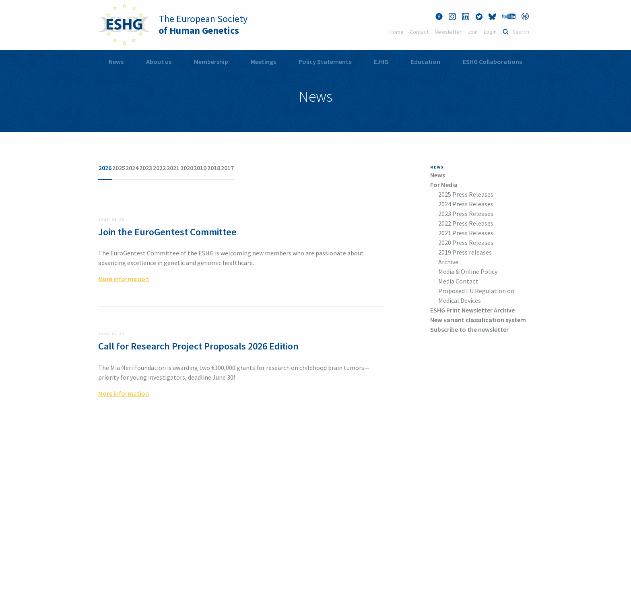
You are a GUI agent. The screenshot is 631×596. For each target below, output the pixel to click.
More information (123, 266)
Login (490, 31)
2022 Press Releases (465, 223)
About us (158, 62)
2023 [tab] (188, 168)
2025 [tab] (136, 168)
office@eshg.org (258, 503)
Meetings (263, 62)
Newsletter (448, 31)
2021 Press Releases (465, 233)
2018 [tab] (317, 168)
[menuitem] (116, 61)
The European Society (203, 24)
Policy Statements (325, 62)
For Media (444, 185)
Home (397, 31)
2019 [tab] (291, 168)
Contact (419, 31)
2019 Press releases (465, 252)
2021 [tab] (239, 168)
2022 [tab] (214, 168)
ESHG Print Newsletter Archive (472, 310)
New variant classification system (478, 320)
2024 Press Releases (465, 204)
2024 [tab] (162, 168)
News (116, 62)
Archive (448, 262)
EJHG (381, 62)
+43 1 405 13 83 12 (122, 562)
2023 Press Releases (465, 214)
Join (473, 31)
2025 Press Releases (465, 194)
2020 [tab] (265, 168)
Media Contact (458, 281)
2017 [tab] (342, 168)
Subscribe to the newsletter (469, 329)
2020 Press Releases (465, 242)
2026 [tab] (111, 168)
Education (425, 62)
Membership (211, 62)
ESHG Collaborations (492, 62)
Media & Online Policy (467, 271)
